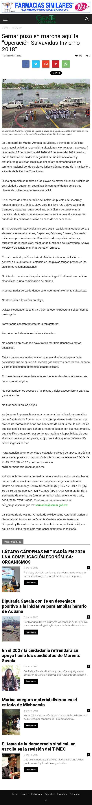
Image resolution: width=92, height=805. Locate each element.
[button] (87, 19)
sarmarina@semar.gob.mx (51, 505)
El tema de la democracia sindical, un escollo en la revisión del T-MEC (39, 746)
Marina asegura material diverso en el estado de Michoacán (39, 702)
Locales (24, 794)
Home (5, 28)
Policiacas (36, 794)
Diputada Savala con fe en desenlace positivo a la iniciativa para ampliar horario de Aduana (44, 606)
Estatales (62, 794)
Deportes (49, 794)
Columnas (74, 794)
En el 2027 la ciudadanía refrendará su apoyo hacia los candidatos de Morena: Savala (41, 655)
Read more (31, 583)
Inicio (15, 794)
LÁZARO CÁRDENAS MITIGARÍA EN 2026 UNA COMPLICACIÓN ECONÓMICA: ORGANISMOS (43, 557)
